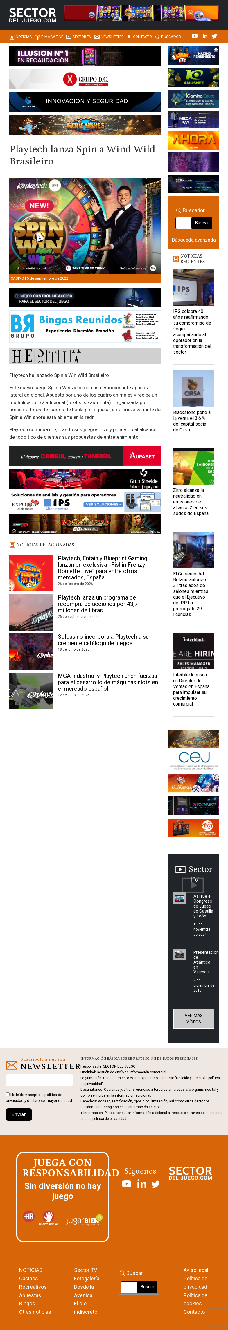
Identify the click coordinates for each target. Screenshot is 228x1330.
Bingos (27, 1303)
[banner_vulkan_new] (85, 298)
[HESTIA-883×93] (85, 357)
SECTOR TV (82, 37)
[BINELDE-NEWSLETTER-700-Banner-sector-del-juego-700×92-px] (85, 480)
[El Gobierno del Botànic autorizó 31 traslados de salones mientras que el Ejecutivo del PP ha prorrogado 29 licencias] (193, 550)
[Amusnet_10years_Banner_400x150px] (193, 78)
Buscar (202, 223)
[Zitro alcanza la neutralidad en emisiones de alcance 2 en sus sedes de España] (193, 466)
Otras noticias (35, 1312)
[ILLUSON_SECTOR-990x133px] (85, 57)
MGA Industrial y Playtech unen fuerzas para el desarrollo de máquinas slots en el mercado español (108, 682)
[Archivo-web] (193, 185)
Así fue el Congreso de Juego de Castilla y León (203, 906)
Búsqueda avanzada (194, 240)
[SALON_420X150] (193, 141)
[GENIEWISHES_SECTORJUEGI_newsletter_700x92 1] (85, 126)
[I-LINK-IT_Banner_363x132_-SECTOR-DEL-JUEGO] (193, 56)
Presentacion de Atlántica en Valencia (206, 962)
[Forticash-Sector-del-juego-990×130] (85, 103)
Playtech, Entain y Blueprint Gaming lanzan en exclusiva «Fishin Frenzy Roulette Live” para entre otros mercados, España (102, 568)
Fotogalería (86, 1278)
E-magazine (52, 37)
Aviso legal (196, 1270)
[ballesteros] (193, 784)
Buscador (171, 37)
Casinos (28, 1278)
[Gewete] (193, 163)
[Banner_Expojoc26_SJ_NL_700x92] (85, 502)
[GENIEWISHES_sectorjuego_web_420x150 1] (193, 740)
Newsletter (112, 37)
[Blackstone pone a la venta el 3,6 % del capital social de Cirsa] (193, 388)
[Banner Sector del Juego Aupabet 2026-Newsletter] (85, 457)
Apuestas (30, 1295)
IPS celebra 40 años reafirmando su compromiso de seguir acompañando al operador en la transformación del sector (192, 332)
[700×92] (85, 525)
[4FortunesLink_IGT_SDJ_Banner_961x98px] (141, 12)
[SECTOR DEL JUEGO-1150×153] (85, 80)
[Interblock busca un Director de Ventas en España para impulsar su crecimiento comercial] (193, 651)
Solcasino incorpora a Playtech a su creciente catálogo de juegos (103, 639)
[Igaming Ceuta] (193, 100)
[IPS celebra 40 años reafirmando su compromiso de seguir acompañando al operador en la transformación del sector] (193, 287)
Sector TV (85, 1270)
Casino (17, 278)
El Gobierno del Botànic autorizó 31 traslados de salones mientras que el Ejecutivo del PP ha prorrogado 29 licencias (190, 594)
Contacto (142, 37)
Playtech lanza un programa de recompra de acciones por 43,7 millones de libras (98, 603)
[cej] (193, 762)
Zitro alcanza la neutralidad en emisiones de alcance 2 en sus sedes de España (191, 501)
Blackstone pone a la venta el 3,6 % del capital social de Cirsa (192, 421)
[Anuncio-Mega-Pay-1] (193, 121)
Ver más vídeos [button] (194, 1019)
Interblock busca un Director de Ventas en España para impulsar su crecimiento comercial (191, 689)
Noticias (24, 37)
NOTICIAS (30, 1270)
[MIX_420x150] (193, 829)
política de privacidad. (109, 1119)
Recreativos (33, 1287)
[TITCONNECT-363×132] (193, 806)
